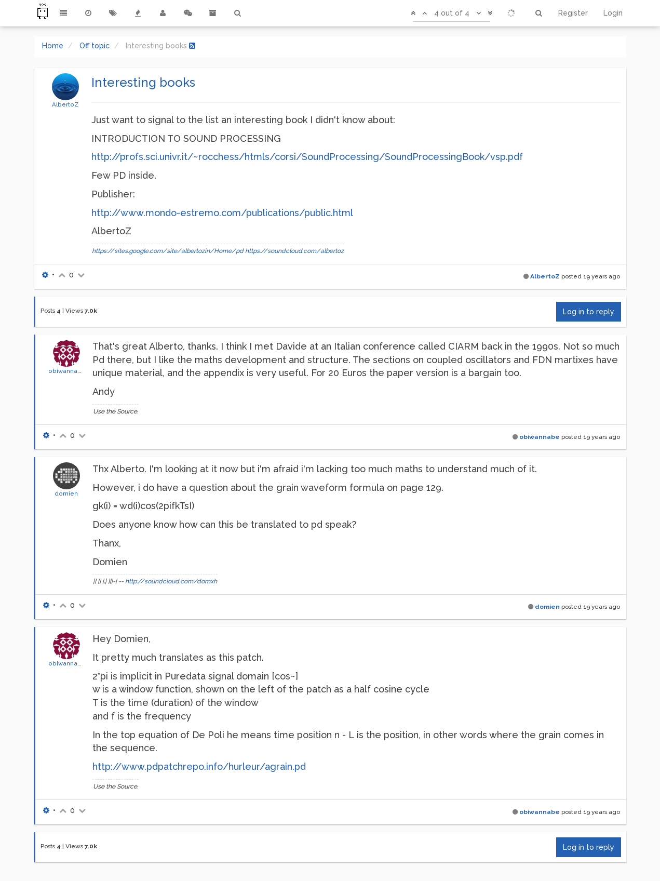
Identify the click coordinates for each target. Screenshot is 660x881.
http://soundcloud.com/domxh (171, 581)
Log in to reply (588, 312)
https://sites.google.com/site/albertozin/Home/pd (168, 251)
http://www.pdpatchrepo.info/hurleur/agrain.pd (199, 766)
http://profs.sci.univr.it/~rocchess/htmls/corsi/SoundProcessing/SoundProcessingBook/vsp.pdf (307, 156)
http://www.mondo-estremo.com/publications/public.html (222, 212)
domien (66, 493)
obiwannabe (67, 371)
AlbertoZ (65, 104)
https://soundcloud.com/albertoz (294, 251)
